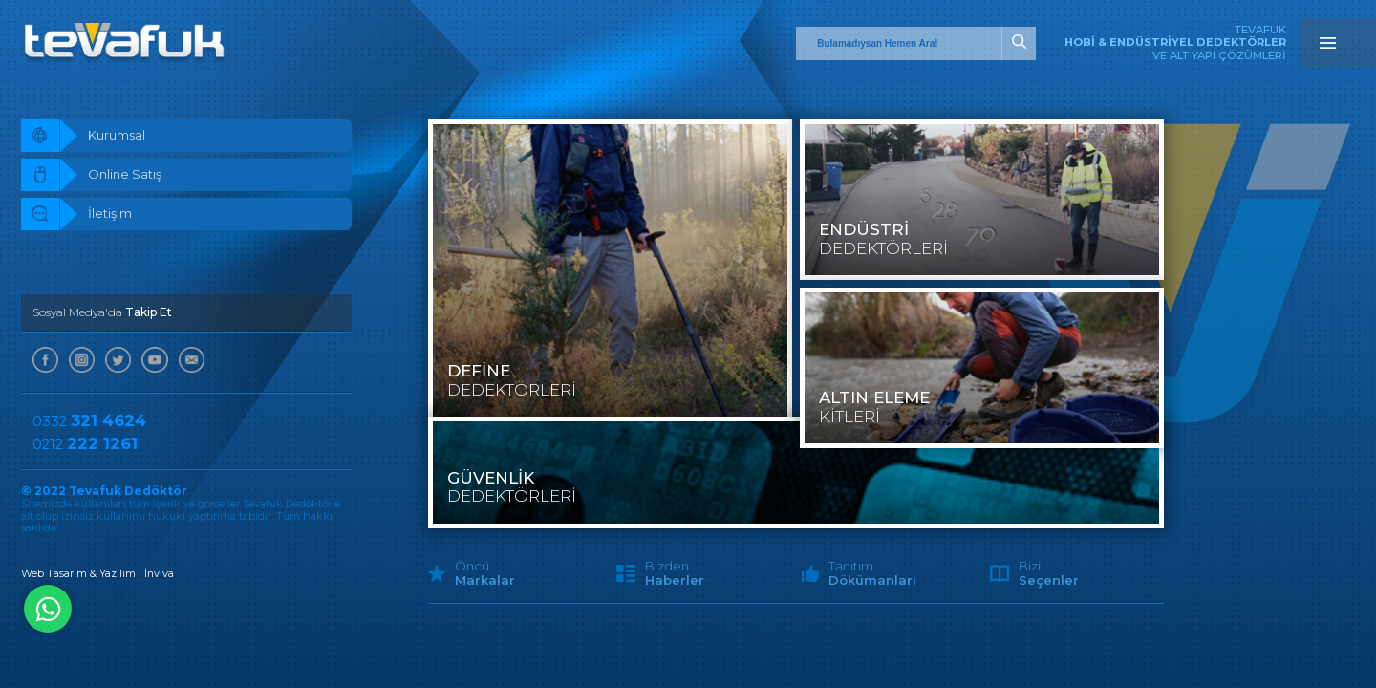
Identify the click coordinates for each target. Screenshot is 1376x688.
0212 (86, 447)
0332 (89, 424)
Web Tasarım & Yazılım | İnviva (98, 577)
